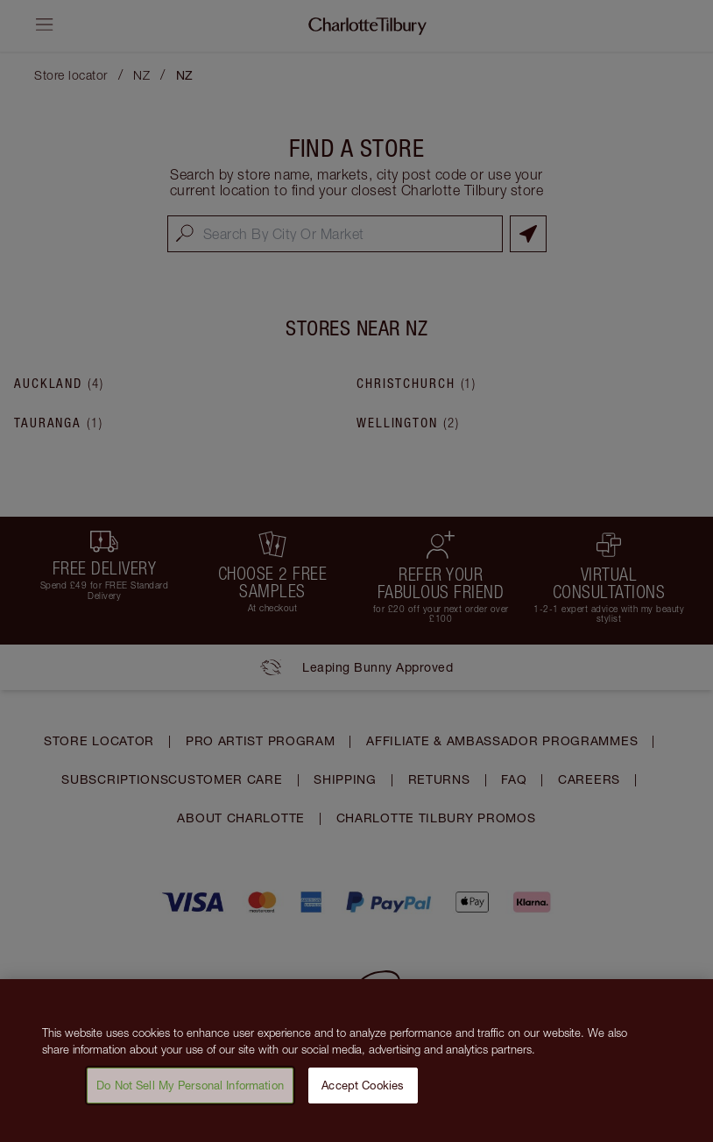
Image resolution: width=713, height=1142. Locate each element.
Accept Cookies (362, 1090)
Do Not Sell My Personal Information (190, 1090)
